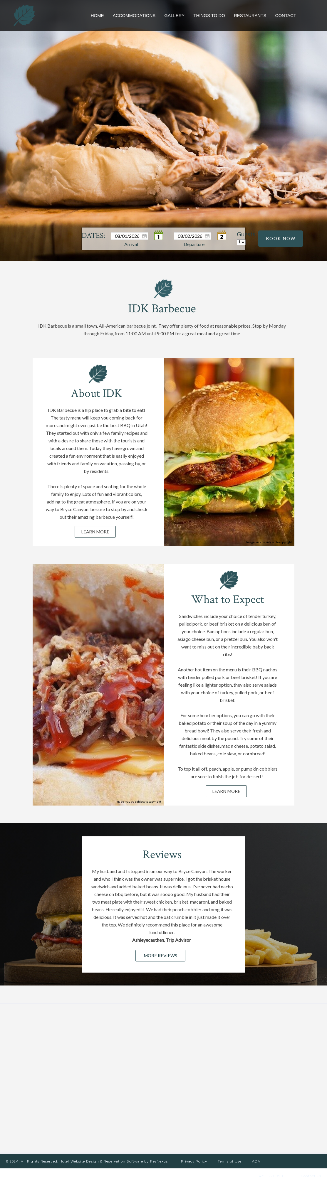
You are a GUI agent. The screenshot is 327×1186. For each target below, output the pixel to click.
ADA (256, 1157)
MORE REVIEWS (160, 955)
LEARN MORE (95, 531)
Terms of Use (230, 1157)
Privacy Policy (194, 1157)
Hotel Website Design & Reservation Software (101, 1157)
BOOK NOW (281, 238)
